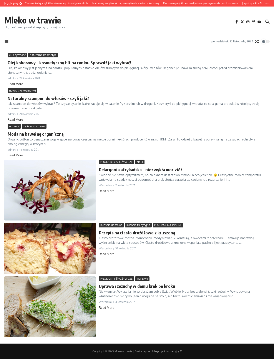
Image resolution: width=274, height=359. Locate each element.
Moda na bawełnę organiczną (36, 134)
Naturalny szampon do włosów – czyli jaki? (48, 98)
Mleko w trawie (32, 20)
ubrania (14, 126)
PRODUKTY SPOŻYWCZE (116, 162)
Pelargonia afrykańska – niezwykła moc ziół (140, 169)
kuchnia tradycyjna (138, 225)
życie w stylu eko (34, 126)
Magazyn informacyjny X (167, 351)
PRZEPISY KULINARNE (168, 225)
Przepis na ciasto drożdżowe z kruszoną (137, 232)
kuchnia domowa (111, 225)
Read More (15, 84)
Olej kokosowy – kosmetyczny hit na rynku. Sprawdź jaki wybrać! (69, 62)
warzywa (142, 278)
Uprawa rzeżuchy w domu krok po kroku (137, 286)
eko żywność (17, 55)
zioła (140, 162)
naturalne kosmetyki (43, 55)
